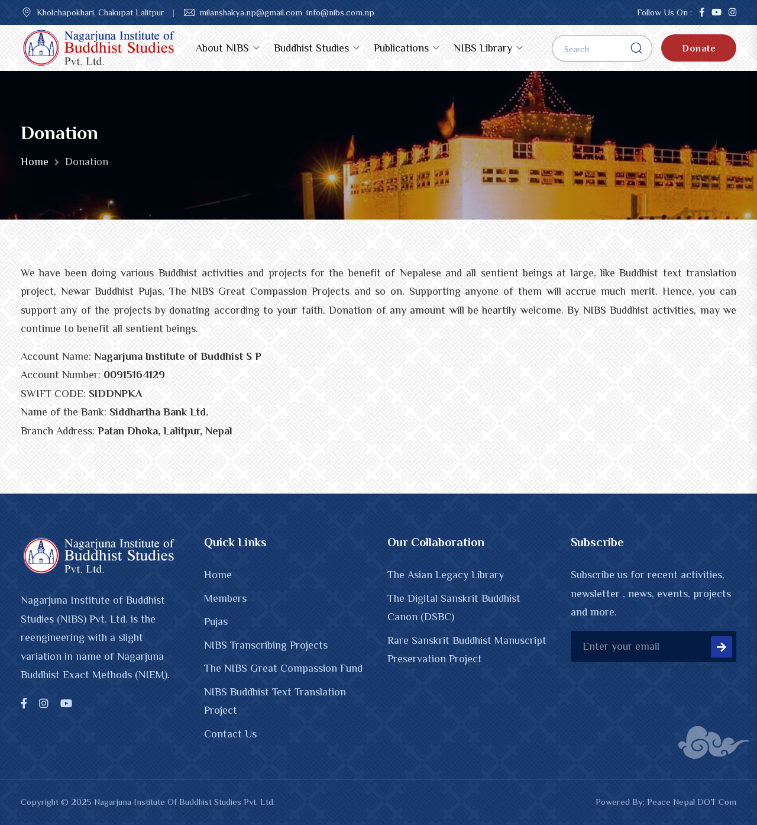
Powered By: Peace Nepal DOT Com (666, 802)
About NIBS (222, 48)
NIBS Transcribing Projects (266, 645)
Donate (699, 48)
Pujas (216, 621)
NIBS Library (483, 48)
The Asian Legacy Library (445, 575)
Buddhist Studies (311, 48)
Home (34, 161)
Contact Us (230, 734)
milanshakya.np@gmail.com (250, 12)
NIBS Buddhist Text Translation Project (275, 701)
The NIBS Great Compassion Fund (283, 668)
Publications (401, 48)
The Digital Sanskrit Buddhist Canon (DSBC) (453, 607)
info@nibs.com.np (340, 12)
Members (225, 598)
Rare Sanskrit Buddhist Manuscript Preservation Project (466, 649)
